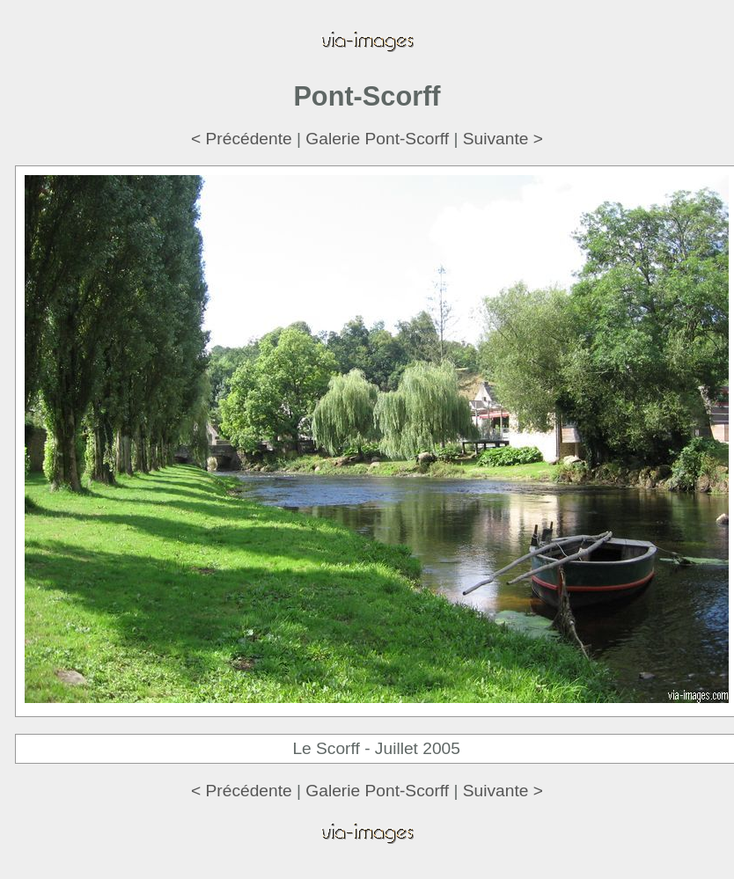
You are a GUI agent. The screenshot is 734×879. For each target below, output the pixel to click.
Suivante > (503, 138)
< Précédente (241, 138)
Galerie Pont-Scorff (377, 138)
